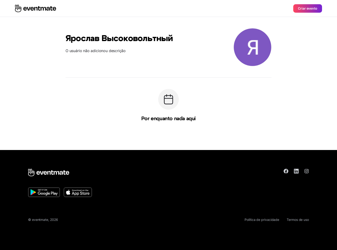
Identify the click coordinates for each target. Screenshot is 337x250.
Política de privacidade (262, 220)
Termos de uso (298, 220)
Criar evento (307, 8)
